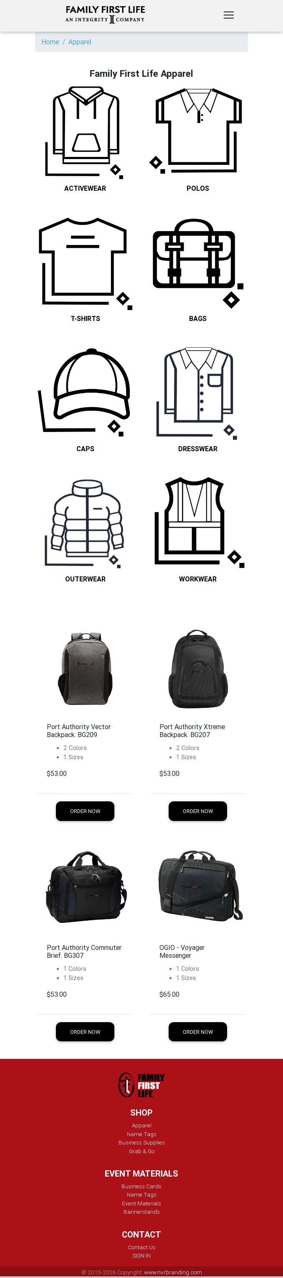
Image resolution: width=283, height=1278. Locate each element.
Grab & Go (141, 1151)
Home (50, 42)
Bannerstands (142, 1211)
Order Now (85, 811)
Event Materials (141, 1203)
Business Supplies (142, 1142)
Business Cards (141, 1186)
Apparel (79, 42)
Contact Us (142, 1247)
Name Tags (142, 1134)
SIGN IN (141, 1255)
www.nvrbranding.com (173, 1272)
